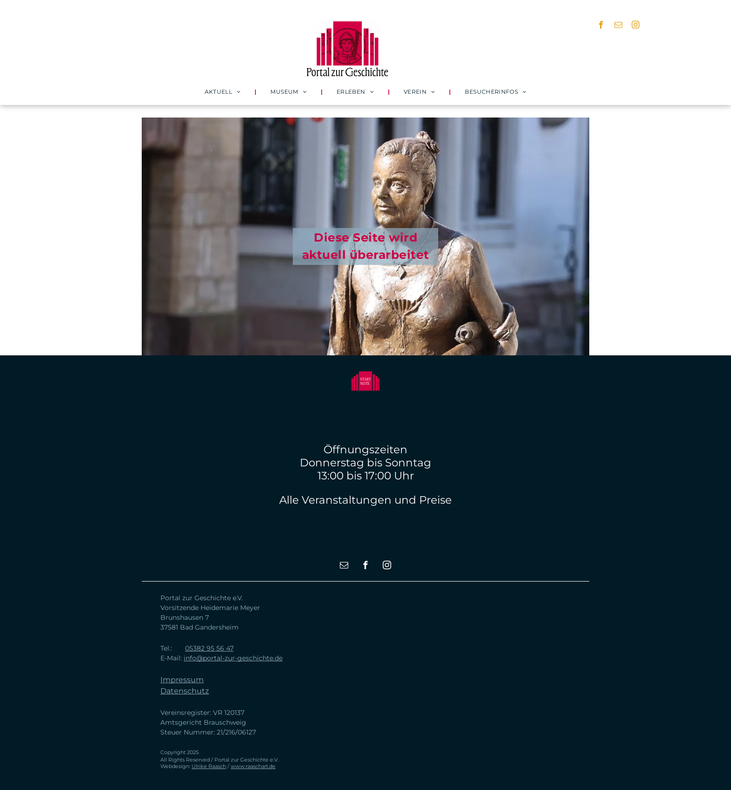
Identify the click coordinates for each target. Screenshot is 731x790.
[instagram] (635, 26)
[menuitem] (224, 91)
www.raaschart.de (253, 766)
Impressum (182, 679)
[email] (618, 26)
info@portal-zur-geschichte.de (233, 658)
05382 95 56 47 (209, 648)
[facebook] (601, 26)
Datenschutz (184, 690)
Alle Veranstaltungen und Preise (365, 499)
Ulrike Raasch (209, 766)
